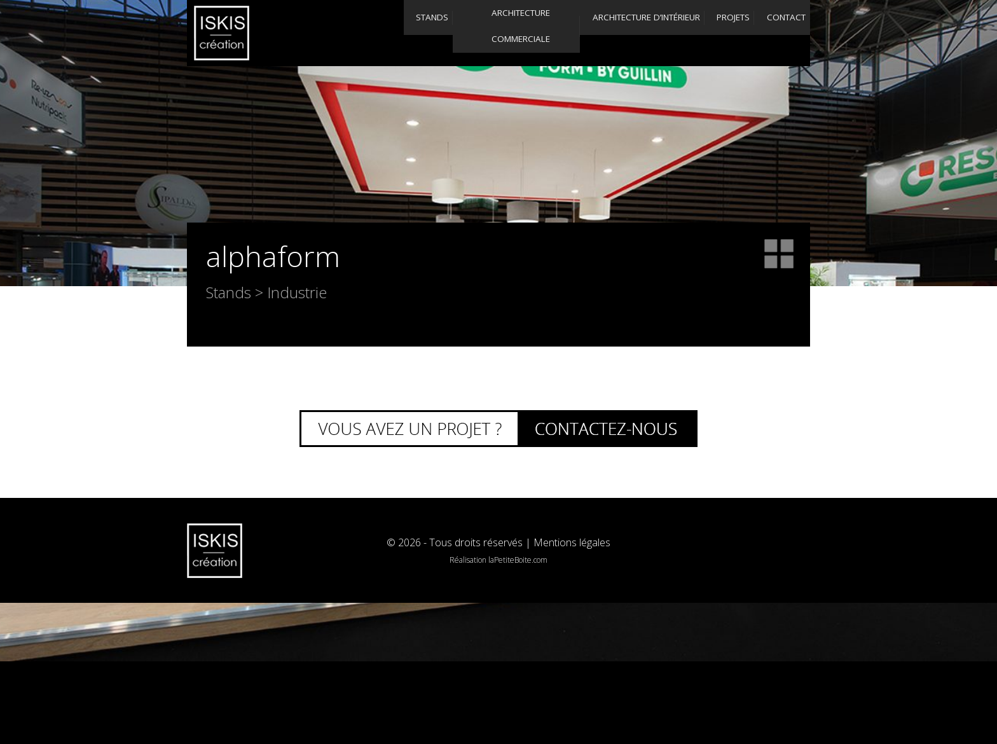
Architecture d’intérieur (554, 33)
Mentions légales (571, 542)
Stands (317, 33)
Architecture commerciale (427, 33)
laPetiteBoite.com (517, 560)
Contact (760, 33)
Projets (664, 33)
